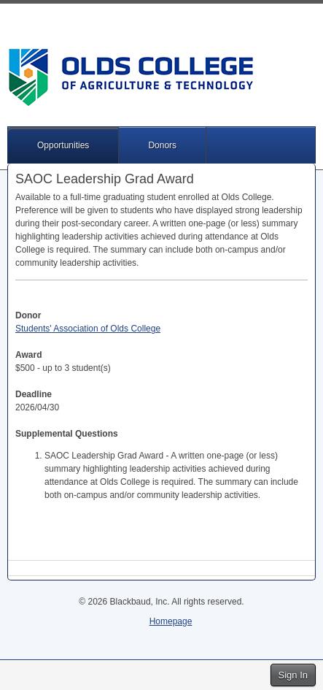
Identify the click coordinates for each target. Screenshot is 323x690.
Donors (162, 145)
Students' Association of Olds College (87, 328)
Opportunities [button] (63, 145)
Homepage (170, 621)
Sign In (293, 675)
